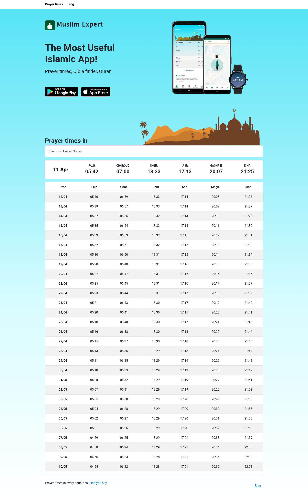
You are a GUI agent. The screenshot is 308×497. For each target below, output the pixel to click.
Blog (258, 486)
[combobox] (154, 151)
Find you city (98, 483)
